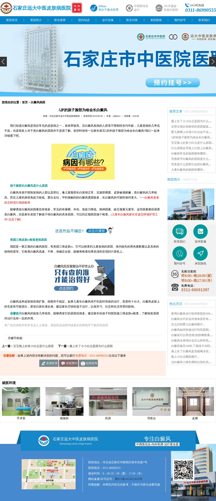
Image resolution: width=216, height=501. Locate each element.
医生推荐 (60, 20)
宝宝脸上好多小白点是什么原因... (192, 142)
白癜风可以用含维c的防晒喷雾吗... (193, 335)
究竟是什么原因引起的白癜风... (191, 164)
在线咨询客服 (91, 364)
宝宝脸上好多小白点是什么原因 (33, 346)
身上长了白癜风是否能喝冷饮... (191, 351)
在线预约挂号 (71, 364)
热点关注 (190, 304)
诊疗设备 (108, 20)
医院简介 (36, 20)
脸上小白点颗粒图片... (185, 356)
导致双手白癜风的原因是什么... (191, 158)
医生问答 (132, 20)
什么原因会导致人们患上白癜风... (192, 148)
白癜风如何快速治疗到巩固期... (191, 329)
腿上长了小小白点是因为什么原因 (91, 346)
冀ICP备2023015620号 (128, 479)
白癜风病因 (38, 102)
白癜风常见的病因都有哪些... (189, 153)
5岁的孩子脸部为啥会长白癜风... (191, 137)
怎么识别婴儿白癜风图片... (188, 324)
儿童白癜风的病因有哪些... (188, 169)
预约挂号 (180, 20)
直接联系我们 (52, 364)
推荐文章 (190, 111)
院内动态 (84, 20)
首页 (25, 102)
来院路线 (156, 20)
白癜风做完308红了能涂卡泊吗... (191, 345)
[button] (3, 61)
